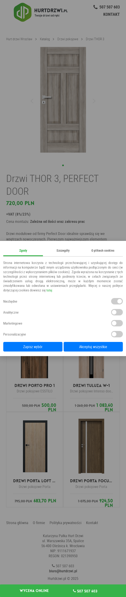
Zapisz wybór (32, 346)
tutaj (49, 290)
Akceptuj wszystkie (93, 346)
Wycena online (34, 591)
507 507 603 (85, 591)
